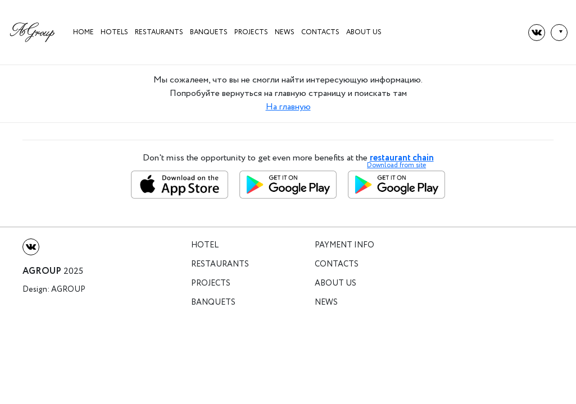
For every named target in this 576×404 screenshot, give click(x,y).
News (284, 32)
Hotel (205, 245)
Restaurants (159, 32)
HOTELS (114, 32)
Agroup (68, 290)
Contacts (320, 32)
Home (83, 32)
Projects (210, 283)
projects (251, 32)
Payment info (344, 245)
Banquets (209, 32)
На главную (288, 106)
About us (364, 32)
